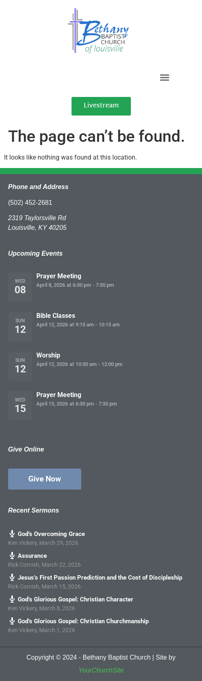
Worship (48, 355)
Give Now (44, 478)
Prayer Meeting (58, 276)
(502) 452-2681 (30, 202)
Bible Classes (55, 315)
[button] (164, 77)
